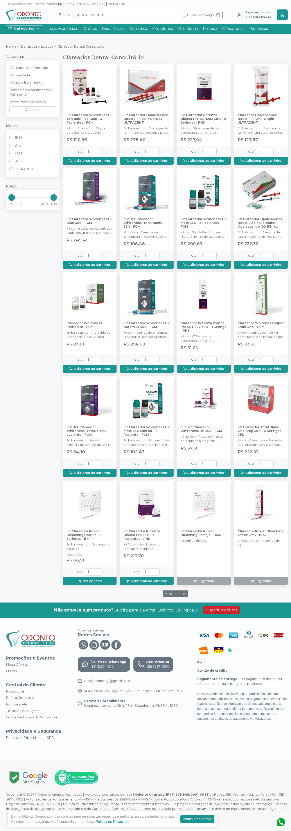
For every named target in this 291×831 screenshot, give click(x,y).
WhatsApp (54, 3)
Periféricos (258, 29)
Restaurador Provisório (27, 102)
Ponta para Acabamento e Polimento (30, 92)
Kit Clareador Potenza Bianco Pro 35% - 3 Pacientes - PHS (142, 535)
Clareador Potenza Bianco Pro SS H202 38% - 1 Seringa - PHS (203, 327)
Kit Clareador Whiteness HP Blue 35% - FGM (89, 221)
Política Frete (16, 704)
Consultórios (233, 29)
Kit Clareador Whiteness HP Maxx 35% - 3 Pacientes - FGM (204, 223)
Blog (102, 3)
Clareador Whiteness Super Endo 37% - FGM (261, 325)
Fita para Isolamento (26, 83)
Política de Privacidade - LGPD (30, 738)
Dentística (138, 29)
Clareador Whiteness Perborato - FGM (84, 325)
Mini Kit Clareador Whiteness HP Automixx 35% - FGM (143, 223)
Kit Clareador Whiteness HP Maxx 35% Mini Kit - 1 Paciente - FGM (147, 431)
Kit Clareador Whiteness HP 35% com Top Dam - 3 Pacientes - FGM (89, 119)
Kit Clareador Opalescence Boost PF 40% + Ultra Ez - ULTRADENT (146, 119)
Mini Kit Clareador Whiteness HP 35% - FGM (201, 429)
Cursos (91, 3)
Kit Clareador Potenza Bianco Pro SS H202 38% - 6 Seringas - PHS (203, 119)
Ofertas (39, 3)
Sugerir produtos (221, 610)
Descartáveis (113, 29)
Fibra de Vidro (20, 75)
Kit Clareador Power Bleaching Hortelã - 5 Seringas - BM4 (83, 535)
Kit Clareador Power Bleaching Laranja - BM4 (201, 533)
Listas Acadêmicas (19, 3)
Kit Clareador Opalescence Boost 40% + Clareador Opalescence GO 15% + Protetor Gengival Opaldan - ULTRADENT (261, 223)
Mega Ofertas (17, 665)
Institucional (116, 3)
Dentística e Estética (37, 47)
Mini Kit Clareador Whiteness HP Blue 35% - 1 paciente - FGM (88, 431)
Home (11, 47)
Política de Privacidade (113, 822)
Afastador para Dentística (29, 68)
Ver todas (32, 110)
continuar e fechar (197, 819)
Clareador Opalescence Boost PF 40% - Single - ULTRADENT (257, 119)
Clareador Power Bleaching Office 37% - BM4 (261, 533)
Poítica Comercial (20, 698)
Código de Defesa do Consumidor (33, 717)
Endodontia (162, 29)
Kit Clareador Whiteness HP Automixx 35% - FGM (147, 325)
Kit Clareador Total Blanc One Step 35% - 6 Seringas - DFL (261, 431)
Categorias (24, 28)
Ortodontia (188, 29)
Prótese (210, 29)
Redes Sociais (74, 3)
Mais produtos (175, 594)
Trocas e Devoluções (22, 711)
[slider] (11, 197)
